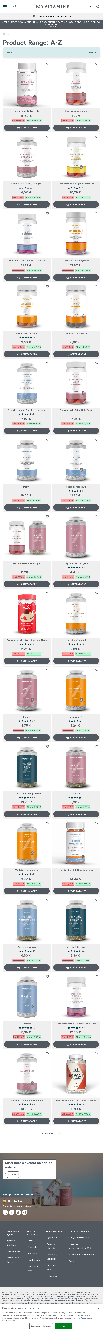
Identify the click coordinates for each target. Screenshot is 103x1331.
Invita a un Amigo (80, 1246)
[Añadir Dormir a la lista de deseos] (47, 439)
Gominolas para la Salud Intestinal (27, 260)
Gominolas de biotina (76, 111)
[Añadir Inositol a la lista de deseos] (47, 976)
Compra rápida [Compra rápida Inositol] (27, 1044)
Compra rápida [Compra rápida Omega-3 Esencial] (76, 967)
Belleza (31, 1240)
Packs (71, 1261)
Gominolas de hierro (76, 333)
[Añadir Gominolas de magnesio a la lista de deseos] (97, 213)
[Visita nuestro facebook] (11, 1212)
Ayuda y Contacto (12, 1242)
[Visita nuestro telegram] (24, 1212)
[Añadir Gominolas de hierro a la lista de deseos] (97, 286)
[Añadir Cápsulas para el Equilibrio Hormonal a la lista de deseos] (47, 363)
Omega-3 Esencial (76, 947)
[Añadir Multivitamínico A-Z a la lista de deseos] (97, 593)
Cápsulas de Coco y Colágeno (27, 184)
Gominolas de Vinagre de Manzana (76, 184)
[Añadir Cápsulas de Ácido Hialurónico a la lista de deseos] (47, 1053)
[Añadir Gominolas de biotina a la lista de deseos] (97, 63)
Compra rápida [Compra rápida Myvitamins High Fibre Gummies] (76, 890)
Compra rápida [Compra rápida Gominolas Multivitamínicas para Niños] (27, 660)
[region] (51, 1317)
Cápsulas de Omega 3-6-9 (27, 793)
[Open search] (15, 6)
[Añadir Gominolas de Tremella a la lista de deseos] (47, 63)
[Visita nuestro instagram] (5, 1212)
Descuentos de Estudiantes (82, 1254)
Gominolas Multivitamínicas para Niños (27, 640)
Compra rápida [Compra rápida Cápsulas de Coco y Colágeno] (27, 204)
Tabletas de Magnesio (26, 870)
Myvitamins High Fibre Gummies (76, 870)
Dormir (26, 487)
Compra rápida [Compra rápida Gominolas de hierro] (76, 354)
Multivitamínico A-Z (76, 640)
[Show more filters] (9, 52)
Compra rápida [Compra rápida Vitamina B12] (76, 737)
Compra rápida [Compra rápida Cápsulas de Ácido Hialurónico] (27, 1121)
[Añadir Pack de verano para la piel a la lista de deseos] (47, 516)
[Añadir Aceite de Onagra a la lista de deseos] (47, 899)
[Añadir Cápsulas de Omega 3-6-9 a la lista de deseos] (47, 746)
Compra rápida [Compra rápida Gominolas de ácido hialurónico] (76, 430)
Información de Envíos (14, 1260)
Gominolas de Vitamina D (27, 333)
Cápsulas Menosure (76, 487)
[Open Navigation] (5, 6)
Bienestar (32, 1253)
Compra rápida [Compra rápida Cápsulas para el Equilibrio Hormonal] (27, 430)
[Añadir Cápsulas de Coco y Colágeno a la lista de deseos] (47, 136)
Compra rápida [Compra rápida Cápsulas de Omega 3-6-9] (27, 814)
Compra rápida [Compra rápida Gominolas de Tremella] (27, 127)
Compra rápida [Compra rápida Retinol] (76, 814)
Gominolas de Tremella (27, 111)
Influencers (51, 1276)
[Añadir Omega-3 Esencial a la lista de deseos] (97, 899)
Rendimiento (34, 1260)
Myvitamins (51, 1237)
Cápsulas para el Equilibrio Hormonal (27, 410)
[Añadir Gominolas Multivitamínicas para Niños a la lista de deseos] (47, 593)
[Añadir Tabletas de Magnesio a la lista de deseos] (47, 823)
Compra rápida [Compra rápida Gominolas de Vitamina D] (27, 354)
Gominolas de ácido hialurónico (76, 410)
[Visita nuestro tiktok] (18, 1212)
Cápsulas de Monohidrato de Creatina (76, 1100)
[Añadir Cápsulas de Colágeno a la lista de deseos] (97, 516)
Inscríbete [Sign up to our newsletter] (13, 1175)
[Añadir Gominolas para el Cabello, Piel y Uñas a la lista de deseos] (97, 976)
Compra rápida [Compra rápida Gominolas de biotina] (76, 127)
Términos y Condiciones (52, 1256)
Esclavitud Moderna (51, 1267)
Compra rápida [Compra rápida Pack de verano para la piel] (27, 584)
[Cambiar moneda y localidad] (51, 1201)
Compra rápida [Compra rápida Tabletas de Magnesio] (27, 890)
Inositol (27, 1023)
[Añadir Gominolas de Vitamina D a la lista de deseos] (47, 286)
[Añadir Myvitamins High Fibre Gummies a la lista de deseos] (97, 823)
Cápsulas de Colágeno (76, 563)
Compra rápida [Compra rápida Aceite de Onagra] (27, 967)
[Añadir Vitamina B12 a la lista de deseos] (97, 669)
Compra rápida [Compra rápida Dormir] (27, 507)
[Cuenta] (90, 6)
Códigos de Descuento (79, 1237)
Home (6, 34)
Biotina (26, 717)
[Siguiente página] (59, 1133)
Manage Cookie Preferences (18, 1194)
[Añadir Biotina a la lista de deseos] (47, 669)
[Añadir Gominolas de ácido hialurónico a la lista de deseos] (97, 363)
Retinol (76, 793)
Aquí (83, 1318)
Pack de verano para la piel (27, 563)
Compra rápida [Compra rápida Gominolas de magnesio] (76, 277)
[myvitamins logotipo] (52, 6)
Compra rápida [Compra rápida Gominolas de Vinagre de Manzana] (76, 204)
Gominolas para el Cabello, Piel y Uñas (76, 1023)
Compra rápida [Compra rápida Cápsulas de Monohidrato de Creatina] (76, 1121)
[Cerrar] (99, 1308)
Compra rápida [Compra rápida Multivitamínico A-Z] (76, 660)
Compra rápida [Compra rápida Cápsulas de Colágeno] (76, 584)
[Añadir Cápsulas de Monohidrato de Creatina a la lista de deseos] (97, 1053)
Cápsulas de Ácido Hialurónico (27, 1100)
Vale (63, 1326)
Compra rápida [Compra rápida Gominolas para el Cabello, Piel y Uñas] (76, 1044)
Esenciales (33, 1247)
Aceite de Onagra (27, 947)
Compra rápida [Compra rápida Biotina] (27, 737)
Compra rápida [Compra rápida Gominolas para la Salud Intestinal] (27, 277)
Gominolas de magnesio (76, 260)
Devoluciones (13, 1251)
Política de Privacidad (51, 1246)
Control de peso (33, 1268)
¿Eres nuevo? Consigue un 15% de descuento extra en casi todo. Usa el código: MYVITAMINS (51, 24)
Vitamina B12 (76, 717)
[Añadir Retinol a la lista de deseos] (97, 746)
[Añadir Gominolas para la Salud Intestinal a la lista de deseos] (47, 213)
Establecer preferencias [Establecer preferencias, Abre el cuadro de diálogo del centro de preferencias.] (41, 1326)
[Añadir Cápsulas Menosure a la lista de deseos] (97, 439)
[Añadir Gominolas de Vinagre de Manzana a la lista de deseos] (97, 136)
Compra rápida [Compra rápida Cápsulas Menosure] (76, 507)
